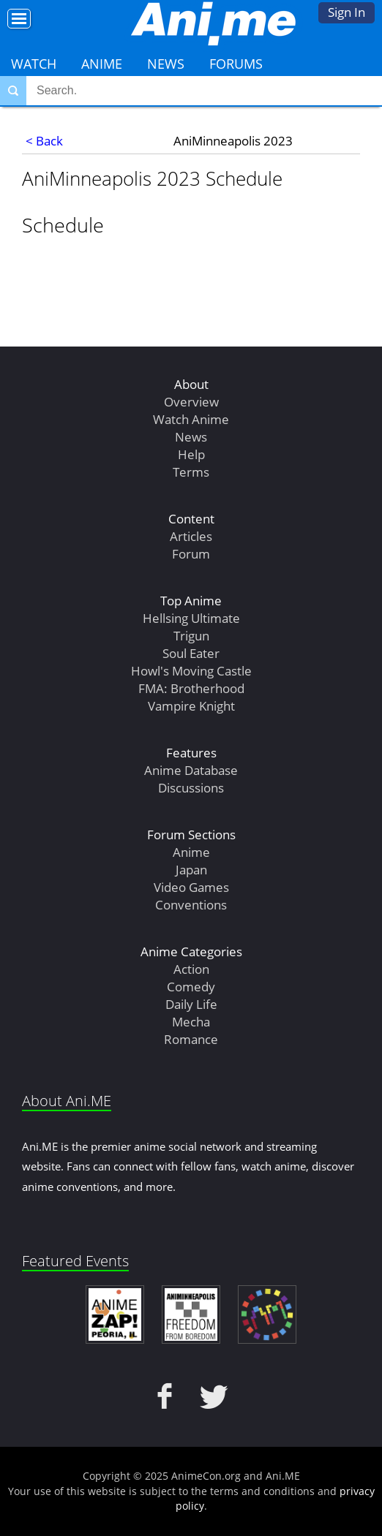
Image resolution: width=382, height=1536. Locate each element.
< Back (44, 140)
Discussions (191, 787)
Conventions (191, 904)
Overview (191, 401)
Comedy (191, 986)
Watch (33, 63)
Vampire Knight (191, 705)
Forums (236, 63)
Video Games (191, 887)
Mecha (191, 1021)
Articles (191, 536)
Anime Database (191, 770)
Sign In (346, 12)
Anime (101, 63)
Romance (191, 1039)
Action (191, 969)
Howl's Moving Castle (191, 670)
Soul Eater (191, 653)
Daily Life (191, 1004)
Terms (191, 472)
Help (191, 454)
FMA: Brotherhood (191, 688)
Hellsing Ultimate (191, 618)
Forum (191, 553)
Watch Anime (191, 419)
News (165, 63)
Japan (191, 869)
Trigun (191, 635)
